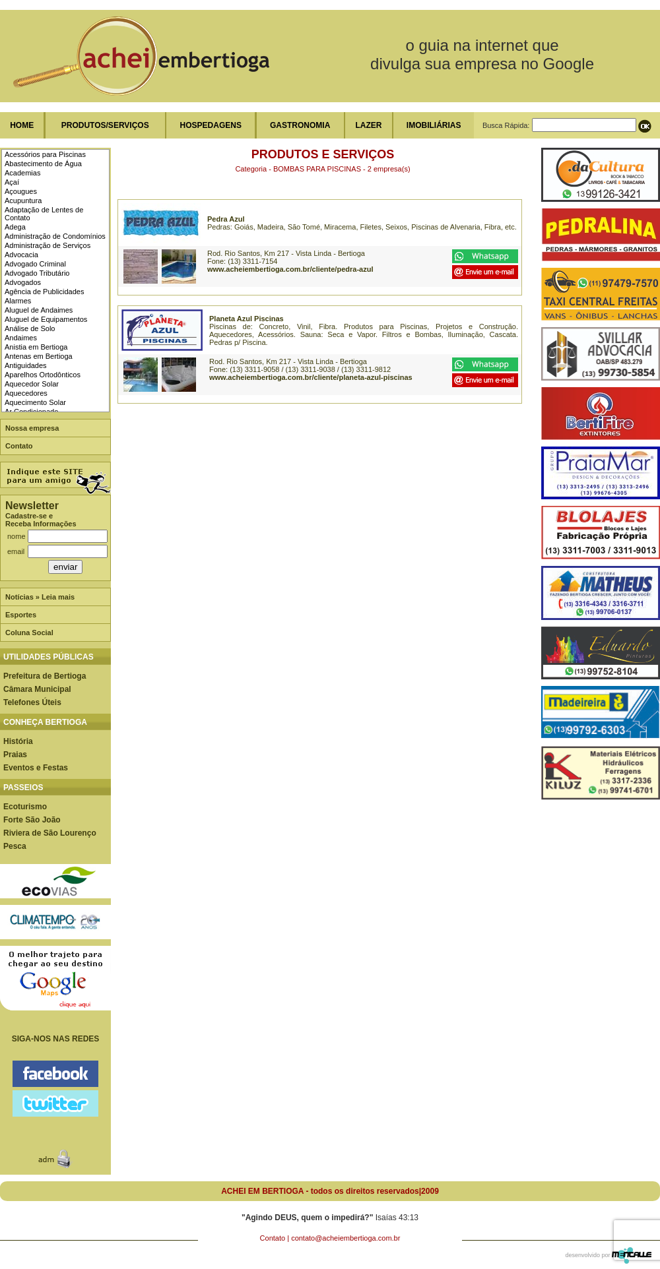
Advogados (23, 282)
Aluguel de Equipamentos (46, 319)
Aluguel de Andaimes (39, 310)
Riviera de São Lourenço (49, 833)
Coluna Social (29, 632)
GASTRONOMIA (300, 125)
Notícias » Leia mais (40, 597)
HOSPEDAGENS (211, 125)
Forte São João (32, 819)
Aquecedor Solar (32, 384)
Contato (19, 446)
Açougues (21, 191)
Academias (22, 173)
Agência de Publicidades (44, 291)
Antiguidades (26, 365)
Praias (15, 754)
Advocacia (21, 255)
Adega (15, 227)
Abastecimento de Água (43, 164)
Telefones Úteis (32, 702)
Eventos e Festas (35, 767)
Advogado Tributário (37, 273)
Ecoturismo (25, 806)
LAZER (368, 125)
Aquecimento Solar (35, 402)
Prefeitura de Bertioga (44, 676)
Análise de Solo (30, 328)
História (18, 741)
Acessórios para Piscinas (45, 154)
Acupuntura (23, 200)
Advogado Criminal (35, 264)
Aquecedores (26, 393)
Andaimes (21, 338)
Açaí (12, 182)
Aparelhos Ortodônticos (43, 375)
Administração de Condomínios (55, 236)
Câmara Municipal (37, 689)
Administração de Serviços (47, 245)
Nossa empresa (32, 428)
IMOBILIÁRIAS (434, 125)
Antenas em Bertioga (39, 356)
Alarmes (18, 301)
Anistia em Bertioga (36, 347)
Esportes (20, 615)
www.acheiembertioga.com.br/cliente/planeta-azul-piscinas (310, 377)
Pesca (14, 846)
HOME (22, 125)
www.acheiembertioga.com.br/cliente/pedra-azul (290, 269)
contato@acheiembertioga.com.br (345, 1238)
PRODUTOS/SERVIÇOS (105, 125)
